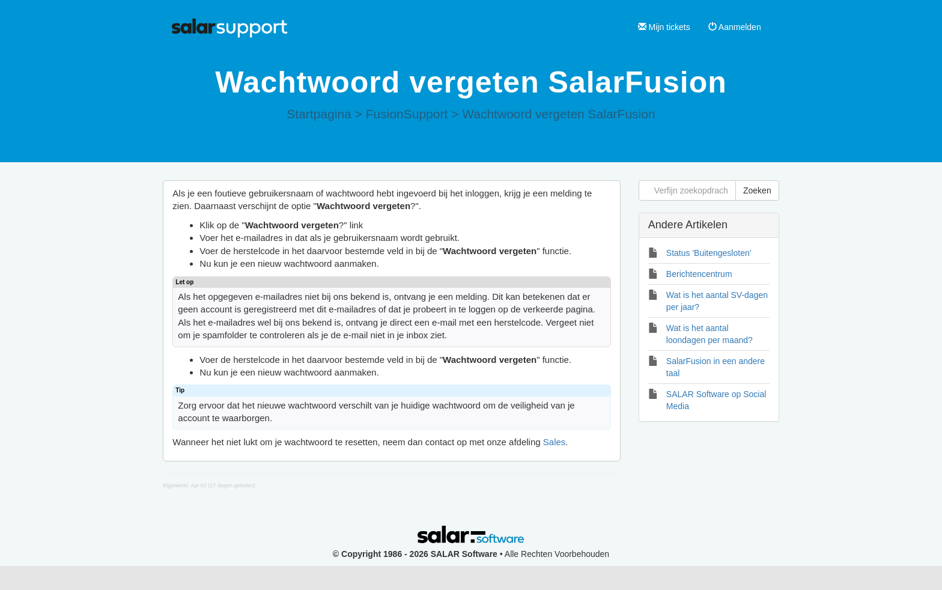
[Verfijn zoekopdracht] (687, 190)
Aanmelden (734, 27)
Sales (554, 442)
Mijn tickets (664, 27)
